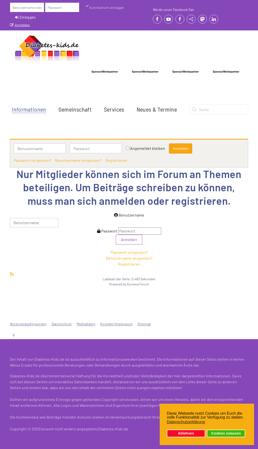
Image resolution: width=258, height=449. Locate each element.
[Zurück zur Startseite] (47, 50)
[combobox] (218, 109)
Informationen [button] (29, 109)
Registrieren (116, 160)
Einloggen (25, 17)
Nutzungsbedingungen (28, 323)
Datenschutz (62, 323)
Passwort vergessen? (32, 160)
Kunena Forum (138, 284)
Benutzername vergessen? (78, 160)
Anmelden (20, 25)
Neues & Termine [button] (157, 109)
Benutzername (131, 215)
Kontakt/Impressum (116, 323)
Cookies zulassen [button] (226, 433)
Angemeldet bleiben (147, 148)
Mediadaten (86, 323)
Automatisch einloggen (104, 7)
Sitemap (144, 323)
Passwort (109, 231)
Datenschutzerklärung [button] (186, 422)
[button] (13, 335)
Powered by (117, 284)
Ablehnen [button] (186, 433)
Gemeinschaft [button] (75, 109)
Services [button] (114, 109)
